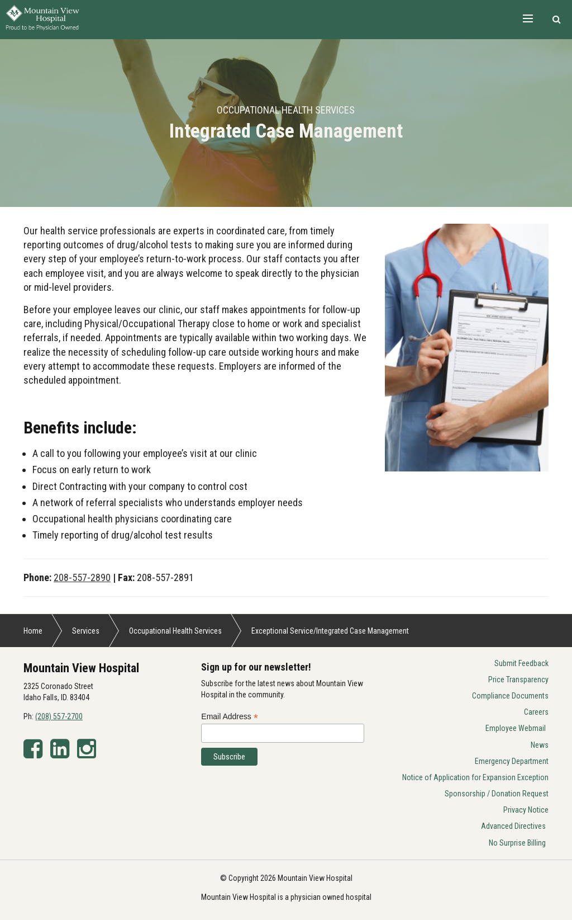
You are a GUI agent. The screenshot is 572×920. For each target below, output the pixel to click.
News (540, 744)
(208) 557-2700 (59, 716)
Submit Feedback (521, 663)
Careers (536, 711)
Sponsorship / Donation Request (497, 793)
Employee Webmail (515, 728)
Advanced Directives (513, 826)
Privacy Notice (526, 809)
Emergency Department (512, 761)
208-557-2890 (82, 577)
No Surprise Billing (517, 842)
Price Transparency (518, 679)
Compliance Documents (510, 695)
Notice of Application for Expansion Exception (475, 777)
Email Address (229, 716)
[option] (286, 123)
